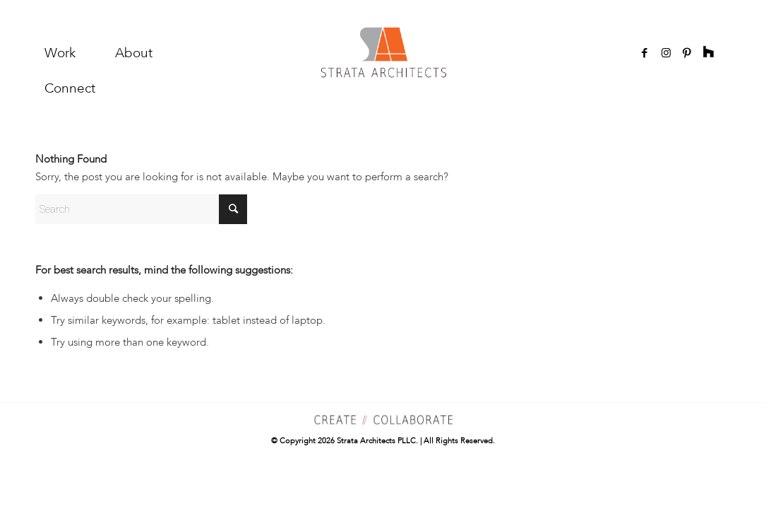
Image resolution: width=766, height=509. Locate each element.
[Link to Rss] (708, 53)
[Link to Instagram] (665, 53)
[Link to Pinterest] (687, 53)
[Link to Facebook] (644, 53)
